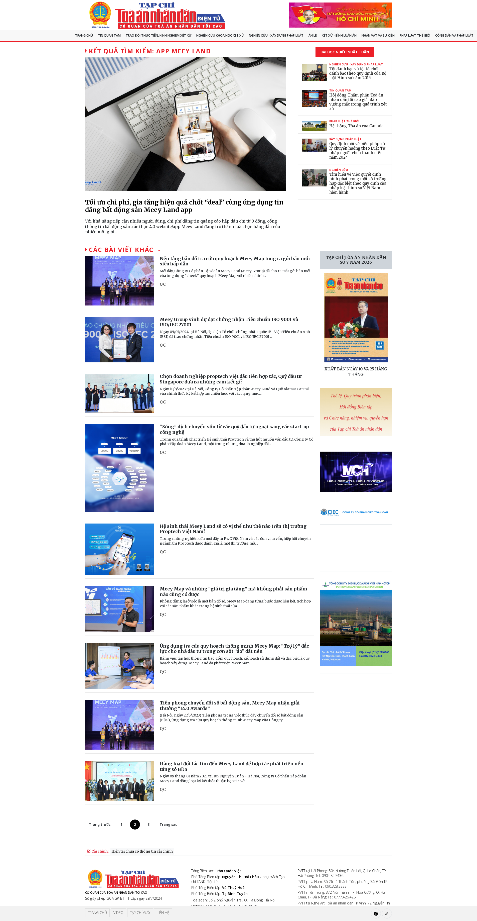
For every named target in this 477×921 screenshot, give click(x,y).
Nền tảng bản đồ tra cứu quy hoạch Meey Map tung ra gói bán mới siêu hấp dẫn (235, 261)
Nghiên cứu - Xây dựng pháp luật (276, 35)
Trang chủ (84, 35)
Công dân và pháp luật (454, 35)
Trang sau (169, 824)
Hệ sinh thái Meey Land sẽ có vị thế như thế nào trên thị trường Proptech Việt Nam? (233, 529)
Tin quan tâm (109, 35)
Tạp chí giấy (140, 912)
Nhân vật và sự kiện (378, 35)
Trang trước (99, 824)
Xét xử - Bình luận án (339, 35)
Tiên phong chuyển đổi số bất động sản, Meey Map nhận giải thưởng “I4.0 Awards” (230, 705)
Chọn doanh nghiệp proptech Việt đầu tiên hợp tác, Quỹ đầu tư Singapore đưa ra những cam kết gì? (231, 379)
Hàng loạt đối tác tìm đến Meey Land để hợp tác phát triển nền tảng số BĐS (231, 766)
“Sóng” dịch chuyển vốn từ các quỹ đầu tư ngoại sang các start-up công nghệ (234, 429)
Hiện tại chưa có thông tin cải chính (142, 851)
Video (118, 912)
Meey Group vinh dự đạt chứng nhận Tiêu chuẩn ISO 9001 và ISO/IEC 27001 (229, 322)
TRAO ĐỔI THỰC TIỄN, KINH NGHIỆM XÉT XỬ (158, 35)
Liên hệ (163, 912)
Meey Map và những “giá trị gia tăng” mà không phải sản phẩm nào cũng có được (233, 591)
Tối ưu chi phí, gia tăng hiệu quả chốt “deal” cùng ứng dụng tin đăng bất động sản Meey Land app (184, 206)
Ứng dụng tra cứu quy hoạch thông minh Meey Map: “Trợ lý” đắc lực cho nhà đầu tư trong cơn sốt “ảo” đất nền (234, 648)
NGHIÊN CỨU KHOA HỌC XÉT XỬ (220, 35)
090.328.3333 (336, 886)
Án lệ (312, 35)
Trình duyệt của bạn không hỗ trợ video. (357, 551)
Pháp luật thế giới (415, 35)
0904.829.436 (332, 875)
